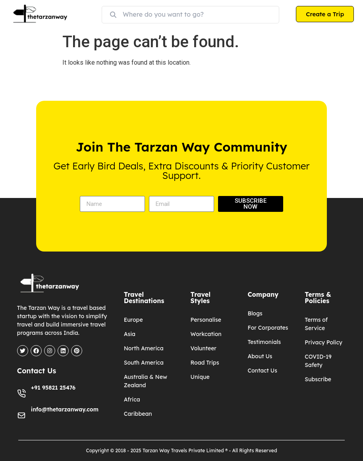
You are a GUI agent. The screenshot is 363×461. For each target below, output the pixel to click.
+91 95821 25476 (53, 387)
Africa (132, 399)
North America (144, 348)
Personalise (206, 319)
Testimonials (264, 342)
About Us (259, 356)
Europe (133, 319)
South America (144, 362)
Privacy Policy (323, 342)
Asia (129, 334)
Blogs (254, 313)
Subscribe (318, 379)
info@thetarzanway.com (64, 409)
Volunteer (203, 348)
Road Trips (205, 362)
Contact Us (262, 370)
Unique (200, 376)
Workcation (206, 334)
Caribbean (138, 413)
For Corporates (267, 327)
